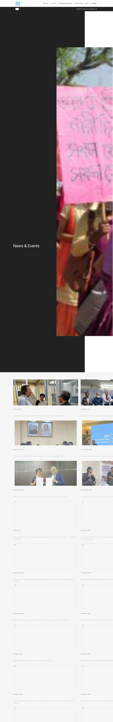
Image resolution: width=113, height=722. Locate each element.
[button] (45, 3)
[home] (28, 3)
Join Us (87, 3)
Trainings (94, 3)
